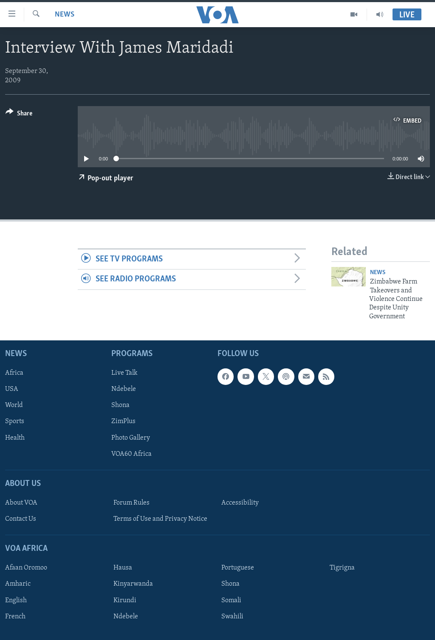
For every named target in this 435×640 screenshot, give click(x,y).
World (14, 405)
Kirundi (124, 600)
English (16, 600)
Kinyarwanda (133, 584)
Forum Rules (131, 503)
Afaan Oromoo (26, 568)
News (64, 15)
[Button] (19, 115)
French (15, 616)
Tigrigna (342, 568)
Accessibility (240, 503)
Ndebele (123, 389)
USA (11, 389)
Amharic (18, 584)
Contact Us (20, 519)
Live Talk (124, 373)
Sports (14, 421)
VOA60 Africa (131, 454)
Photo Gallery (130, 438)
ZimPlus (123, 421)
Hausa (122, 568)
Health (15, 438)
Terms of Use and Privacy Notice (160, 519)
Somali (231, 600)
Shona (120, 405)
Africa (14, 373)
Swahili (232, 616)
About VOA (21, 503)
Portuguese (237, 568)
